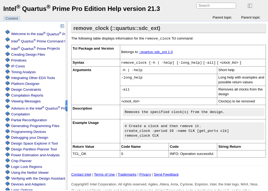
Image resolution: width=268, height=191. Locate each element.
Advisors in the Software (48, 108)
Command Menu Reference (51, 41)
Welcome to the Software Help (62, 34)
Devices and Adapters (28, 184)
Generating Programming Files (35, 126)
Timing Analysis (23, 72)
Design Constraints (26, 90)
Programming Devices (28, 132)
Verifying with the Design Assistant (38, 178)
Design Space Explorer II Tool (34, 143)
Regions (26, 167)
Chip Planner (21, 161)
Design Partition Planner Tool (34, 149)
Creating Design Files (28, 55)
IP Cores (18, 66)
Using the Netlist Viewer (30, 173)
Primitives (19, 60)
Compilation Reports (27, 95)
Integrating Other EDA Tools (33, 78)
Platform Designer (25, 84)
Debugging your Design (29, 138)
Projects (35, 49)
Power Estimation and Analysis (35, 155)
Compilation (20, 114)
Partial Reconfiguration (29, 120)
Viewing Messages (26, 101)
